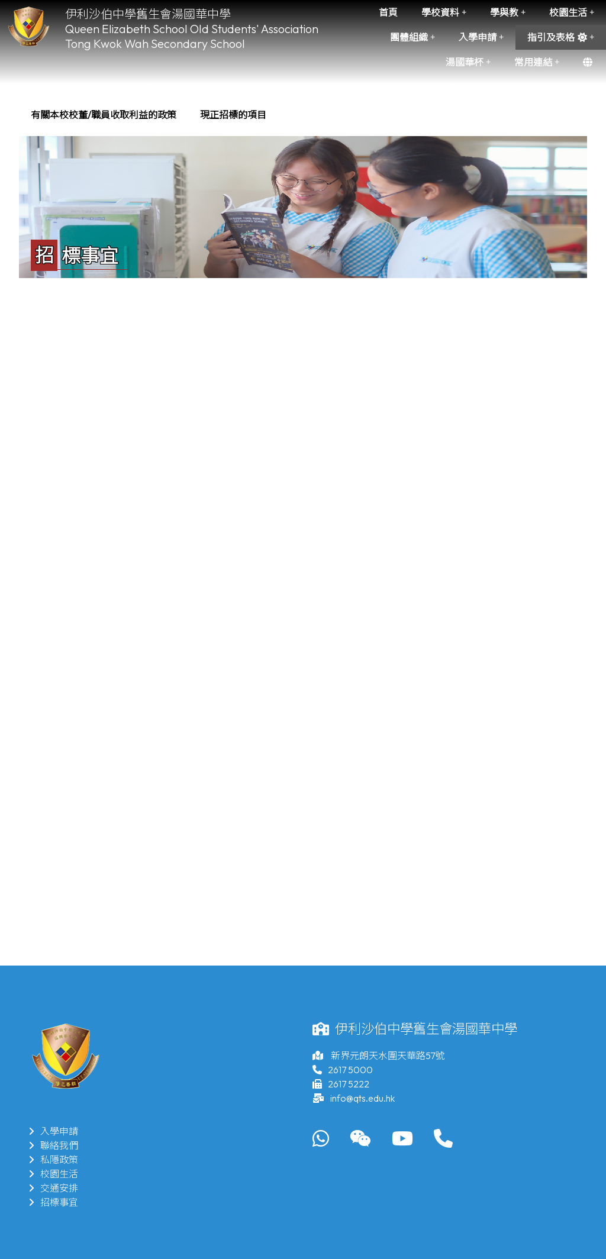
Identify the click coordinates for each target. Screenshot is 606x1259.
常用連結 (536, 62)
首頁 (388, 12)
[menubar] (148, 115)
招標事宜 (53, 1202)
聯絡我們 (53, 1145)
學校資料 (443, 12)
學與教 (508, 12)
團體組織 (412, 37)
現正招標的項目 (233, 115)
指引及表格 (560, 37)
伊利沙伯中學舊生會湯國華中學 (148, 14)
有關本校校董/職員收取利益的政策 (103, 115)
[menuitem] (103, 115)
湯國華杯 (468, 62)
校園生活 (571, 12)
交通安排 (53, 1188)
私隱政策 (53, 1160)
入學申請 (481, 37)
